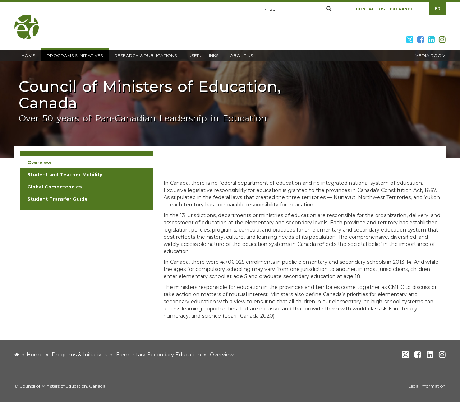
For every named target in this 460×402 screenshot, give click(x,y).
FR (437, 8)
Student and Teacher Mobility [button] (64, 174)
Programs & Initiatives (79, 354)
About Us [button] (241, 55)
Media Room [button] (430, 55)
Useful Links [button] (203, 55)
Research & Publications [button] (145, 55)
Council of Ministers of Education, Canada (62, 386)
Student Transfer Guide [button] (57, 199)
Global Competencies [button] (54, 187)
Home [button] (28, 55)
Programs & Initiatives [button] (75, 55)
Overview (222, 354)
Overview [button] (39, 162)
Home (35, 354)
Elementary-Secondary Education (158, 354)
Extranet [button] (402, 8)
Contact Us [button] (370, 8)
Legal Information (427, 386)
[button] (329, 9)
